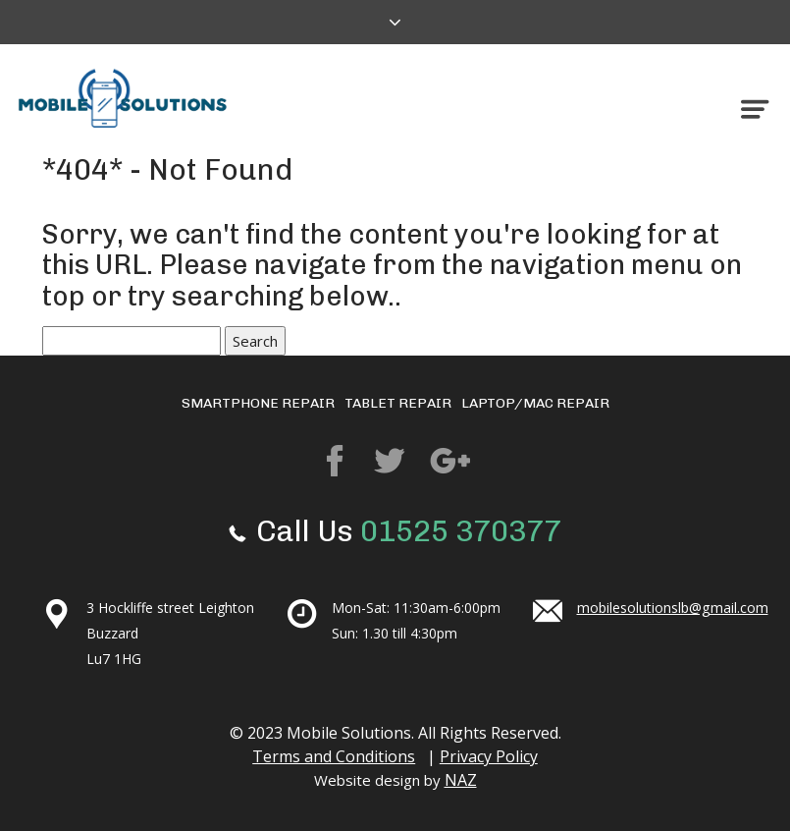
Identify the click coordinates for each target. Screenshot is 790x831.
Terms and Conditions (332, 756)
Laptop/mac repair (535, 403)
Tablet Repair (397, 403)
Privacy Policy (491, 756)
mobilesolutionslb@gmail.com (672, 607)
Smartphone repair (258, 403)
